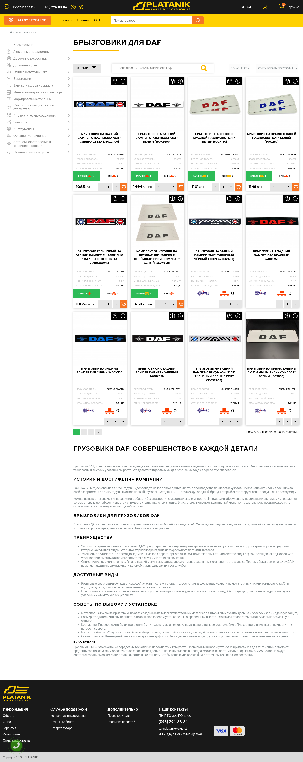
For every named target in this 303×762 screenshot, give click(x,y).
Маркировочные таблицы (32, 99)
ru (242, 7)
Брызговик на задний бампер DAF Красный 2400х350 (271, 255)
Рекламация (11, 734)
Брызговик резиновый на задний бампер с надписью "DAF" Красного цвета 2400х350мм (99, 257)
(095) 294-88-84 (55, 7)
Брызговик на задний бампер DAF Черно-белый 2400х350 (156, 372)
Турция (120, 168)
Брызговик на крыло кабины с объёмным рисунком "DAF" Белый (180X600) (271, 372)
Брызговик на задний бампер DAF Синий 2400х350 (99, 370)
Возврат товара (61, 728)
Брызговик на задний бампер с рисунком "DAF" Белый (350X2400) (156, 137)
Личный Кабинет (62, 722)
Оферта (8, 715)
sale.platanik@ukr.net (173, 728)
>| (98, 432)
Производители (119, 715)
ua (249, 7)
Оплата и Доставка (16, 740)
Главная (66, 20)
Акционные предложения (32, 52)
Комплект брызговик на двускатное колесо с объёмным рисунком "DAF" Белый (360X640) (157, 257)
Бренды (83, 20)
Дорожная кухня (25, 65)
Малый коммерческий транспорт (37, 92)
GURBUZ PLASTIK (115, 154)
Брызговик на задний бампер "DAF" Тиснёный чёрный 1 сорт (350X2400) (214, 255)
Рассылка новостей (121, 722)
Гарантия (9, 728)
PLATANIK (31, 757)
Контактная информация (68, 715)
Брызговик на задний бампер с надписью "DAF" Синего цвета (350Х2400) (99, 137)
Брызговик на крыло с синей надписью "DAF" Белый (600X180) (271, 137)
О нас (98, 20)
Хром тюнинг (23, 45)
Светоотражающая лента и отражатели (33, 107)
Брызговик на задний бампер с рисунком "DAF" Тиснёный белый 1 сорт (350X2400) (214, 374)
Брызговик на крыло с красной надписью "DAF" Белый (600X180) (214, 137)
